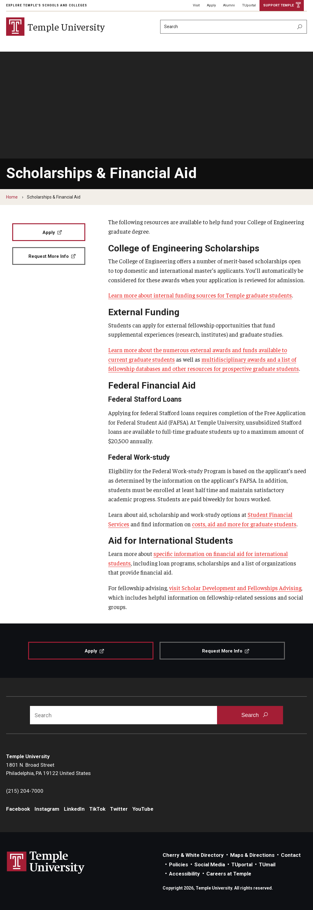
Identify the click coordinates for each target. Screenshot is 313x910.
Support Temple (278, 5)
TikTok (97, 809)
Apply (211, 5)
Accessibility (184, 874)
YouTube (142, 809)
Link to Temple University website (46, 862)
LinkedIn (74, 809)
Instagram (47, 809)
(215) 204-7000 (24, 791)
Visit (196, 5)
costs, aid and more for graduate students (244, 524)
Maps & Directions (252, 855)
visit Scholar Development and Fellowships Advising (235, 587)
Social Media (209, 864)
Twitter (119, 809)
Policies (178, 864)
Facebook (18, 809)
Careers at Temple (228, 874)
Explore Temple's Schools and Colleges (46, 5)
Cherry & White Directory (193, 855)
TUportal (249, 5)
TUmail (267, 864)
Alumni (229, 5)
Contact (291, 855)
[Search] (233, 27)
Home (12, 197)
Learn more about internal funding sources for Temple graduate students (200, 295)
